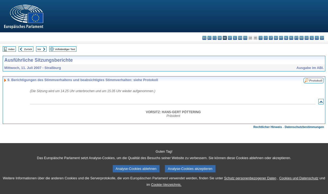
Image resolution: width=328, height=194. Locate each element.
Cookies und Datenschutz (299, 185)
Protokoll (315, 80)
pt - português (296, 38)
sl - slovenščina (312, 38)
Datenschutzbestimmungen (304, 127)
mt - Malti (281, 38)
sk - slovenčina (307, 38)
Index (11, 49)
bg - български (204, 38)
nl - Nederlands (286, 38)
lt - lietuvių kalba (271, 38)
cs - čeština (215, 38)
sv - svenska (322, 38)
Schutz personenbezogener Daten (250, 185)
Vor (39, 49)
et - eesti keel (230, 38)
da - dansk (220, 38)
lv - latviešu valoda (266, 38)
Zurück (28, 49)
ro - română (301, 38)
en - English (240, 38)
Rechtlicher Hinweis (267, 127)
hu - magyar (276, 38)
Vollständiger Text (65, 49)
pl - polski (291, 38)
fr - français (245, 38)
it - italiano (261, 38)
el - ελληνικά (235, 38)
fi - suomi (317, 38)
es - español (209, 38)
